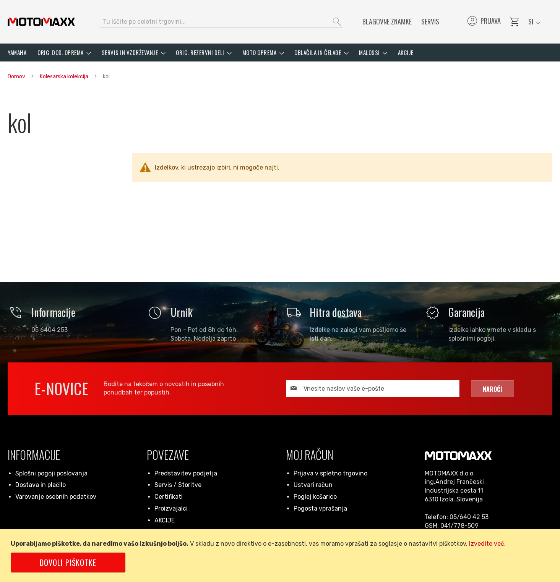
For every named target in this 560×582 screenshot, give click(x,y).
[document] (281, 555)
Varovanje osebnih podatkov (55, 496)
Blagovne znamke (387, 21)
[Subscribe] (492, 388)
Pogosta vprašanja (320, 508)
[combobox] (221, 22)
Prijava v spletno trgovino (330, 473)
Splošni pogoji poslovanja (51, 473)
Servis (430, 21)
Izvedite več (486, 543)
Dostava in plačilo (40, 484)
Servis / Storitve (177, 484)
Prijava (483, 21)
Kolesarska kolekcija (64, 76)
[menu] (280, 52)
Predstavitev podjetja (185, 473)
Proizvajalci (171, 508)
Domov (17, 76)
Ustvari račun (313, 484)
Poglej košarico (315, 496)
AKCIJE (164, 520)
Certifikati (168, 496)
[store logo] (41, 22)
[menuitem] (17, 52)
